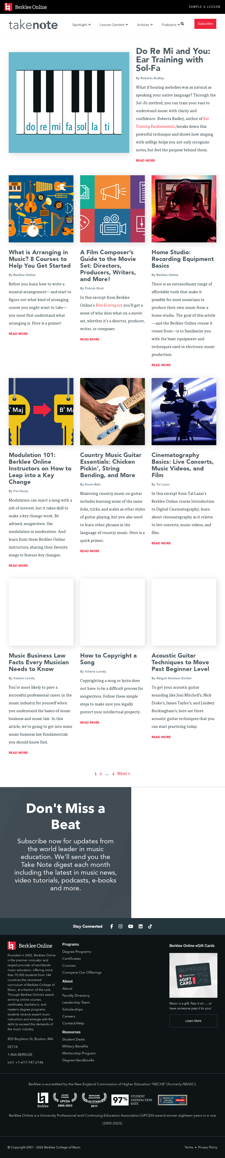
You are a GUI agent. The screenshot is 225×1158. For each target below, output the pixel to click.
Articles (145, 24)
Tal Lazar (163, 484)
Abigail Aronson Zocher (174, 678)
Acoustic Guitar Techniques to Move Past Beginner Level (180, 662)
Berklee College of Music (62, 1147)
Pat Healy (20, 491)
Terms (189, 1147)
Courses (69, 965)
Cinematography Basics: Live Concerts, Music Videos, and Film (183, 465)
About (67, 988)
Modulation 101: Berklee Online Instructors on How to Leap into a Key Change (40, 468)
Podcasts (171, 24)
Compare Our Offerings (82, 972)
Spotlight (81, 24)
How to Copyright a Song (108, 659)
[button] (182, 24)
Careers (68, 1016)
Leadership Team (76, 1002)
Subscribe (205, 23)
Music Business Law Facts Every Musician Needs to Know (39, 662)
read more (145, 160)
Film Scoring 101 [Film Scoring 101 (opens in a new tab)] (109, 306)
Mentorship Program (79, 1053)
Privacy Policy (207, 1147)
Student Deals (73, 1039)
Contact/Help (73, 1023)
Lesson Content (114, 24)
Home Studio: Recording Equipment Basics (183, 259)
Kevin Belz (92, 484)
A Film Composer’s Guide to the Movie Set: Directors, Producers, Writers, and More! (108, 265)
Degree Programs (76, 951)
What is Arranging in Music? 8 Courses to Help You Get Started (40, 259)
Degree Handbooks (78, 1060)
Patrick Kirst (94, 288)
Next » (123, 774)
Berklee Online (24, 275)
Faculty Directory (76, 995)
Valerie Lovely (24, 678)
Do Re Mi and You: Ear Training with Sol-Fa (173, 59)
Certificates (71, 958)
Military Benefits (75, 1046)
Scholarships (72, 1009)
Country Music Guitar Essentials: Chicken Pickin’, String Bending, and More (111, 465)
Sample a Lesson (205, 7)
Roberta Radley (152, 78)
